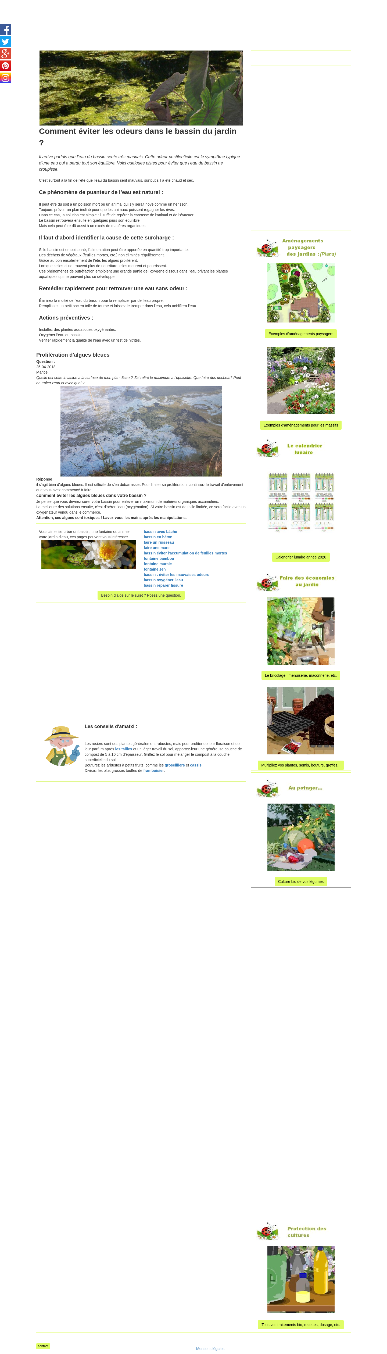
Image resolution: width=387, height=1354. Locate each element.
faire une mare (157, 548)
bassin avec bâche (160, 531)
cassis (196, 765)
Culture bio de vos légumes (301, 881)
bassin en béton (158, 537)
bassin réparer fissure (163, 585)
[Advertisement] (186, 12)
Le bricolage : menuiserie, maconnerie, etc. (301, 675)
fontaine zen (155, 569)
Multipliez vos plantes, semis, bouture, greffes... (301, 765)
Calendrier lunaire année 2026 (300, 557)
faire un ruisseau (159, 542)
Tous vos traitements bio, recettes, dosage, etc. (300, 1325)
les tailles (123, 749)
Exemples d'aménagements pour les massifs (301, 425)
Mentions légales (210, 1348)
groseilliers (175, 765)
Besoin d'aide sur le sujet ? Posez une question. (141, 595)
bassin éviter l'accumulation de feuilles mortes (185, 553)
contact (43, 1346)
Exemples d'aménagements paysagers (300, 334)
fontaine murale (158, 564)
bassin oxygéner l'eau (163, 580)
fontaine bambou (159, 558)
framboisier (153, 770)
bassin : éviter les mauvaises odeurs (176, 574)
